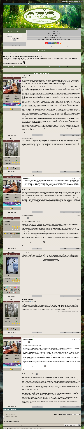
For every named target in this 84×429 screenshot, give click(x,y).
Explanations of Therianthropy (48, 66)
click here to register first (48, 58)
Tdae (79, 311)
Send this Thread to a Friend (11, 416)
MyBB (9, 428)
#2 (80, 138)
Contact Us (6, 425)
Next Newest (13, 409)
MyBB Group (19, 428)
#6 (80, 299)
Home (12, 4)
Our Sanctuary (52, 4)
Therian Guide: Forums (15, 66)
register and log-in (41, 46)
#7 (80, 336)
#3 (80, 175)
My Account (32, 4)
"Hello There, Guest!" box (24, 59)
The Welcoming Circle (31, 66)
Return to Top (25, 425)
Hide (79, 28)
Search (71, 4)
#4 (80, 215)
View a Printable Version (10, 414)
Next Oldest (6, 409)
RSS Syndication (50, 425)
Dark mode (63, 1)
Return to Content (33, 425)
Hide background (79, 1)
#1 (80, 75)
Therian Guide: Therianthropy (15, 425)
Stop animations (70, 1)
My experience (25, 221)
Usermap (57, 425)
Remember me (15, 38)
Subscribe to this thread (10, 418)
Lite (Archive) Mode (42, 425)
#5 (80, 252)
